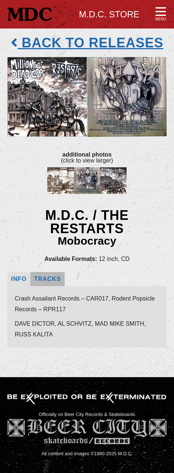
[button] (161, 13)
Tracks (47, 279)
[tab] (18, 279)
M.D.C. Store (109, 14)
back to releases (87, 42)
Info (19, 279)
